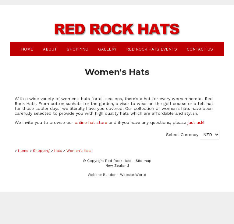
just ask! (196, 122)
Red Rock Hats (118, 161)
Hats (58, 151)
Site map (143, 161)
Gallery (107, 49)
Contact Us (200, 49)
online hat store (91, 122)
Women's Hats (78, 151)
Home (27, 49)
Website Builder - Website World (117, 175)
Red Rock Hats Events (151, 49)
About (50, 49)
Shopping (77, 49)
